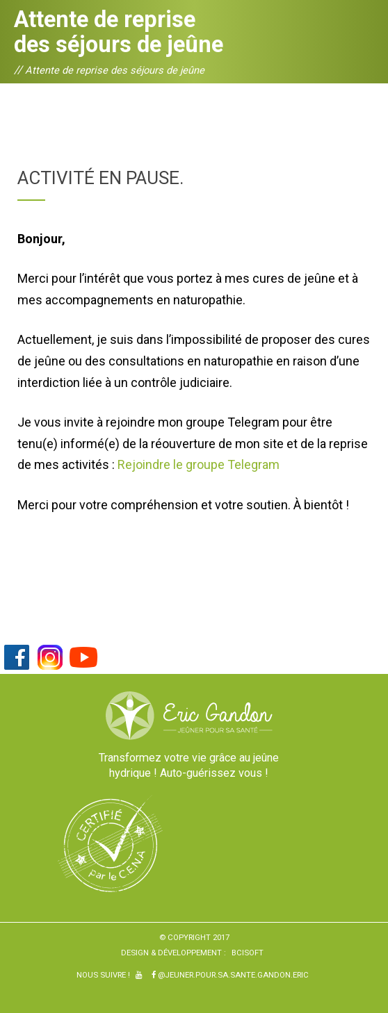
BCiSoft (248, 952)
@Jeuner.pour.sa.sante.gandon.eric (230, 975)
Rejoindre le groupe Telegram (199, 464)
